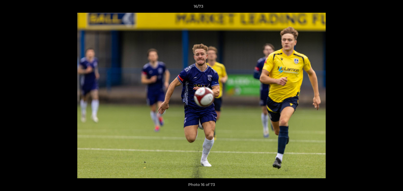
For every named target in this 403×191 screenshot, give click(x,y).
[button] (380, 7)
